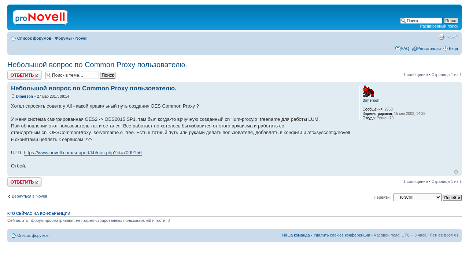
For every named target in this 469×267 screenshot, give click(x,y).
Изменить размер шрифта (452, 36)
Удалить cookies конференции (342, 235)
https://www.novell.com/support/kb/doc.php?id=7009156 (83, 152)
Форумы (63, 38)
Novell (81, 38)
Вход (453, 48)
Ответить (24, 75)
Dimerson (24, 96)
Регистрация (429, 48)
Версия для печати (441, 36)
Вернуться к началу (456, 172)
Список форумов (34, 38)
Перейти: (382, 197)
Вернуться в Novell (29, 196)
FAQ (405, 48)
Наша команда (296, 235)
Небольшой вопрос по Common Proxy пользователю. (97, 65)
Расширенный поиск (439, 26)
